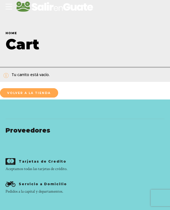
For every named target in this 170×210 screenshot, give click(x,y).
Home (11, 33)
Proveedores (28, 130)
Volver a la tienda (29, 93)
